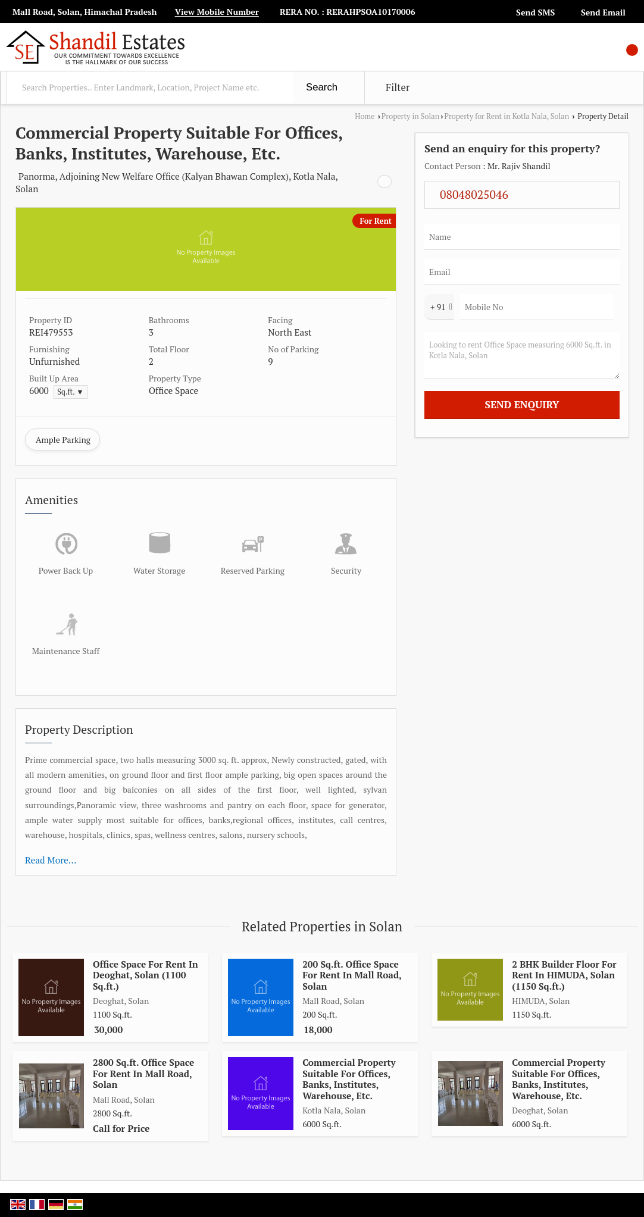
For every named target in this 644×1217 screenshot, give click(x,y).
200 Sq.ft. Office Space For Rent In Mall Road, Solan (351, 975)
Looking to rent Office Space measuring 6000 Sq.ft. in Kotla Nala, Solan (522, 355)
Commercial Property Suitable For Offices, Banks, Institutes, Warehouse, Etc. (349, 1078)
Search (321, 87)
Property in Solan (410, 116)
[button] (217, 12)
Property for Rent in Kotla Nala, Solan (506, 116)
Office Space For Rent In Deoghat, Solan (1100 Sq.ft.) (145, 975)
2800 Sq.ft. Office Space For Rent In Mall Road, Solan (143, 1073)
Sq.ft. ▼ (70, 392)
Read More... (50, 860)
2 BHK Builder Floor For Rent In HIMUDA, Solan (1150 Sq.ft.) (564, 975)
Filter (397, 87)
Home (364, 116)
